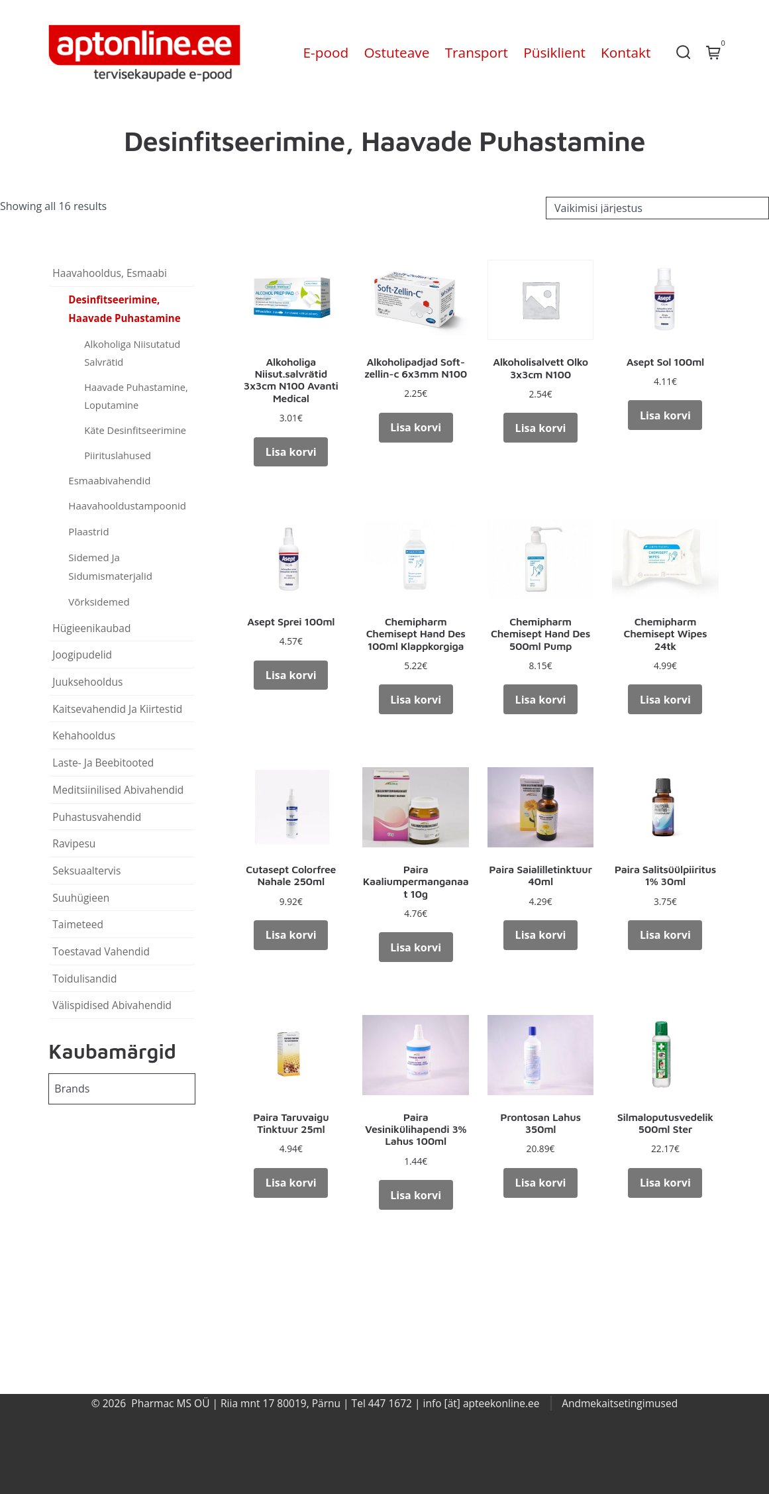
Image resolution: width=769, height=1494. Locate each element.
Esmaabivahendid (109, 480)
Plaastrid (88, 531)
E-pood (326, 52)
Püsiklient (554, 52)
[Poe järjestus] (657, 208)
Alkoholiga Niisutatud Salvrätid (132, 352)
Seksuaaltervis (86, 870)
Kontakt (625, 52)
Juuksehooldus (87, 681)
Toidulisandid (84, 978)
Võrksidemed (98, 601)
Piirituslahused (117, 455)
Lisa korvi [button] (291, 452)
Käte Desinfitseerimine (135, 430)
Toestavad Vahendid (101, 951)
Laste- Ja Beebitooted (103, 762)
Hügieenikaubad (91, 628)
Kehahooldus (83, 735)
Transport (476, 52)
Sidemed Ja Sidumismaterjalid (110, 566)
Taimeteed (77, 924)
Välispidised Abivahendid (112, 1005)
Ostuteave (396, 52)
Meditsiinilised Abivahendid (117, 789)
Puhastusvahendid (96, 817)
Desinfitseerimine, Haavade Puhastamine (124, 309)
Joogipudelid (82, 654)
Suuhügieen (80, 897)
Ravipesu (73, 843)
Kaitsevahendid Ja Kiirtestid (117, 709)
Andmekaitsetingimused (620, 1403)
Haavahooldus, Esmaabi (109, 273)
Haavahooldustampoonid (127, 505)
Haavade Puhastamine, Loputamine (135, 395)
